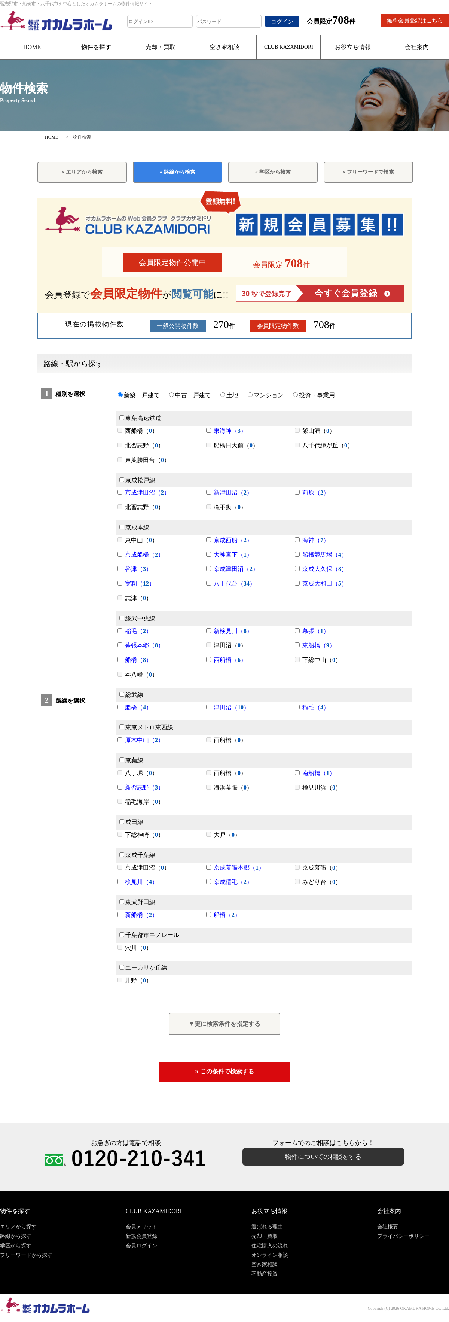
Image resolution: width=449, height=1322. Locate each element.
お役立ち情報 (353, 47)
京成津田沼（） (147, 492)
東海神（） (230, 431)
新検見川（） (233, 631)
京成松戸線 (137, 480)
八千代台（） (235, 583)
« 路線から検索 (177, 172)
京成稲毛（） (233, 882)
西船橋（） (230, 660)
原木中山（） (144, 740)
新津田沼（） (233, 492)
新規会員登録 (141, 1236)
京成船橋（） (144, 554)
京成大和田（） (324, 583)
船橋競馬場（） (324, 554)
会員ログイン (141, 1246)
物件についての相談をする (323, 1156)
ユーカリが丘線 (143, 967)
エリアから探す (18, 1227)
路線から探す (15, 1236)
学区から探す (15, 1246)
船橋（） (138, 660)
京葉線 (131, 760)
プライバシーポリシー (403, 1236)
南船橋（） (318, 773)
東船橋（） (318, 645)
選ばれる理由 (267, 1227)
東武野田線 (137, 902)
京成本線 (134, 527)
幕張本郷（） (144, 645)
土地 (229, 395)
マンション (266, 395)
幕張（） (315, 631)
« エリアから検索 (82, 172)
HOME (32, 47)
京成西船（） (233, 540)
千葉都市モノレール (149, 935)
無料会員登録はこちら (415, 21)
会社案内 (417, 47)
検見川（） (141, 882)
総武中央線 (137, 618)
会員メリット (141, 1227)
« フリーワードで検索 (368, 172)
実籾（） (140, 583)
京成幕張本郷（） (239, 867)
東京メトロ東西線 (146, 727)
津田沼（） (232, 707)
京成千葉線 (137, 855)
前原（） (315, 492)
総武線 (131, 695)
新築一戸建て (139, 395)
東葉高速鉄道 (140, 418)
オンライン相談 (269, 1255)
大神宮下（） (233, 554)
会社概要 (387, 1227)
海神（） (315, 540)
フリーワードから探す (26, 1255)
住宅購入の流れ (269, 1246)
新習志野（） (144, 787)
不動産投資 (264, 1274)
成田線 (131, 822)
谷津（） (138, 569)
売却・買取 (160, 47)
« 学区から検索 (273, 172)
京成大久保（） (324, 569)
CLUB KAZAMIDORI (288, 47)
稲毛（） (138, 631)
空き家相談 (224, 47)
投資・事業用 (314, 395)
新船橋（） (141, 915)
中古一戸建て (190, 395)
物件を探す (96, 47)
